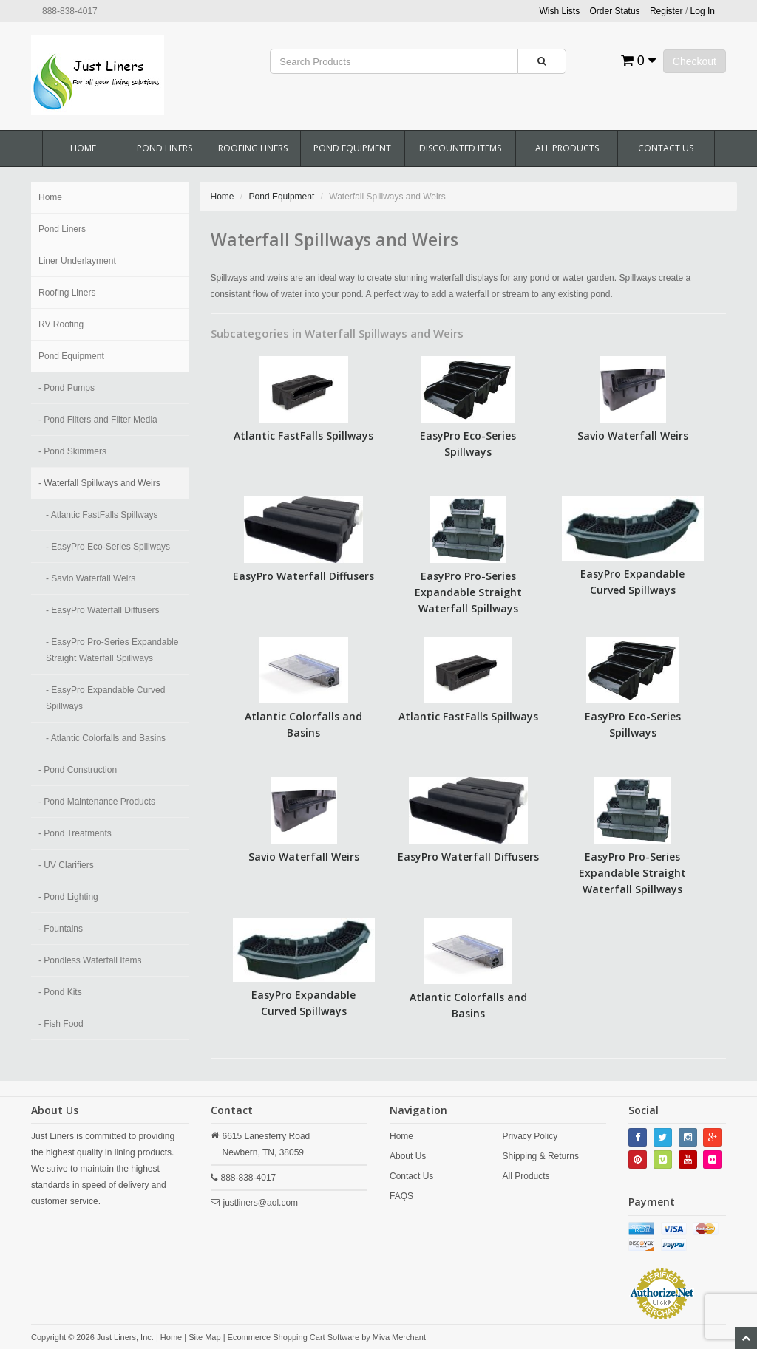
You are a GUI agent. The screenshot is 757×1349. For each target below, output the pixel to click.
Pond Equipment (352, 148)
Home (83, 148)
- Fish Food (61, 1024)
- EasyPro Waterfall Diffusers (102, 610)
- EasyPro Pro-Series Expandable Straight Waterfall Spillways (112, 650)
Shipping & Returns (541, 1156)
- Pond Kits (60, 992)
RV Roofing (61, 324)
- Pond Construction (77, 770)
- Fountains (60, 928)
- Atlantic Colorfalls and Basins (106, 738)
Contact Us (665, 148)
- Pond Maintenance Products (96, 801)
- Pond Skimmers (72, 451)
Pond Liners (164, 148)
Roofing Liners (253, 148)
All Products (567, 148)
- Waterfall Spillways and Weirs (99, 483)
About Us (408, 1156)
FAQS (401, 1196)
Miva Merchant (399, 1337)
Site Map (204, 1337)
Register (666, 11)
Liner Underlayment (77, 261)
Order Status (615, 11)
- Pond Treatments (75, 833)
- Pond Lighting (68, 897)
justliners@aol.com (261, 1203)
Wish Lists (560, 11)
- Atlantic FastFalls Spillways (101, 515)
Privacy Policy (530, 1136)
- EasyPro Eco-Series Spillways (108, 547)
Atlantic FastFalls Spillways (303, 435)
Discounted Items (460, 148)
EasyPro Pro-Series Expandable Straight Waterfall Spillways (468, 592)
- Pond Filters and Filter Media (97, 419)
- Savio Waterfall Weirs (90, 578)
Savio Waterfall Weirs (632, 435)
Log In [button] (702, 11)
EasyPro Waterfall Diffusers (303, 576)
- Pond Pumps (66, 388)
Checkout (694, 61)
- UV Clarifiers (66, 865)
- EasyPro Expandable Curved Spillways (105, 698)
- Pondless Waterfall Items (90, 960)
